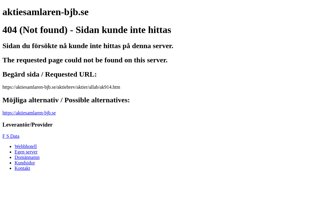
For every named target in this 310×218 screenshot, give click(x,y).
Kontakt (22, 168)
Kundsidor (25, 162)
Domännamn (27, 157)
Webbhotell (26, 146)
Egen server (26, 151)
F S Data (10, 136)
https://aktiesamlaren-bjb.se (29, 112)
